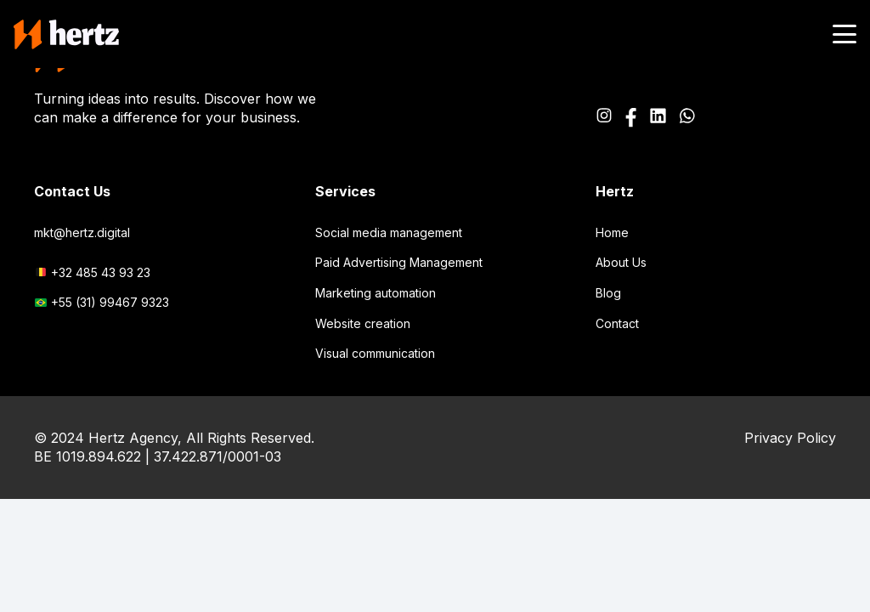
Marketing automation (375, 293)
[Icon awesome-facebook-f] (630, 118)
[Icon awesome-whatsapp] (687, 118)
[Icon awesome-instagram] (604, 118)
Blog (608, 293)
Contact (617, 323)
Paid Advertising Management (399, 262)
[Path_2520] (657, 118)
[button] (844, 34)
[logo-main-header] (66, 34)
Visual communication (375, 353)
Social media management (388, 232)
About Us (621, 262)
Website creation (362, 323)
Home (612, 232)
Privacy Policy (790, 437)
